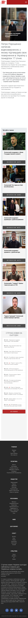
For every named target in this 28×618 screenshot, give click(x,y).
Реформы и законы (14, 469)
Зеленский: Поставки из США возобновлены (13, 186)
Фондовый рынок (14, 503)
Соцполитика (14, 511)
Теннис (14, 539)
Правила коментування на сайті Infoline (11, 573)
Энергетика (14, 505)
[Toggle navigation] (26, 2)
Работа (14, 484)
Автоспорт (14, 543)
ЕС (14, 557)
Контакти (3, 576)
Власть (14, 464)
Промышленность (14, 506)
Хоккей (14, 544)
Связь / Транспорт (14, 510)
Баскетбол (14, 541)
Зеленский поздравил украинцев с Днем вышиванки (13, 218)
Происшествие (14, 489)
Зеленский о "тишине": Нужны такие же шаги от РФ (13, 284)
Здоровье (14, 485)
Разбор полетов (14, 468)
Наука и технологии (14, 490)
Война (14, 559)
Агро (14, 513)
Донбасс (14, 556)
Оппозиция (14, 466)
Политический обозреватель (14, 472)
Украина (14, 450)
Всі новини (14, 411)
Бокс (14, 538)
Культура (14, 487)
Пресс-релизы (14, 453)
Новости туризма (14, 492)
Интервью (14, 471)
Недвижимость (14, 508)
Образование (14, 482)
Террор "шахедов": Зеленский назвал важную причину (13, 317)
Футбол (14, 536)
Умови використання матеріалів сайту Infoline (12, 571)
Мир (14, 451)
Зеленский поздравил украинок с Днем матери (12, 251)
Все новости (14, 455)
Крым (14, 554)
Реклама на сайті (5, 574)
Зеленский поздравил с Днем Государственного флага (13, 153)
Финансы (14, 502)
